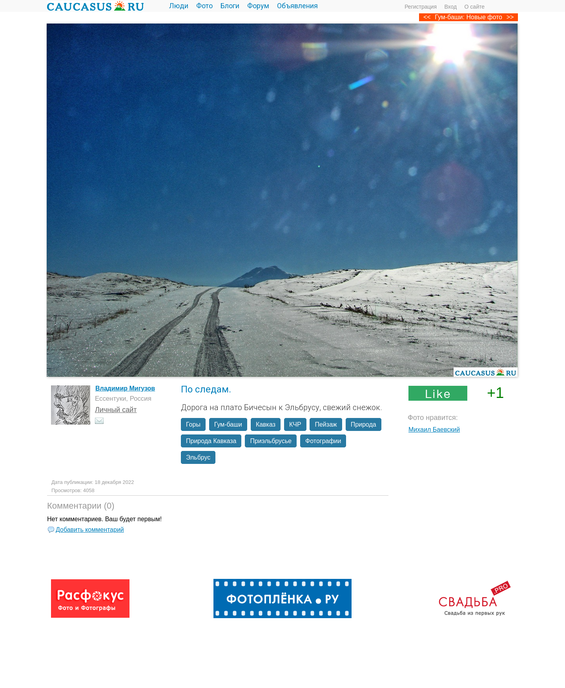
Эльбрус (198, 457)
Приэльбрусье (271, 441)
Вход (450, 7)
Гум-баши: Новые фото (468, 17)
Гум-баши (228, 424)
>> (510, 17)
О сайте (475, 7)
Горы (193, 424)
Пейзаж (326, 424)
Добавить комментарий (90, 529)
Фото (204, 6)
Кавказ (265, 424)
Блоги (230, 6)
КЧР (295, 424)
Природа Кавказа (211, 441)
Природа (363, 424)
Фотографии (323, 441)
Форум (258, 6)
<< (427, 17)
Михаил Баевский (434, 429)
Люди (178, 6)
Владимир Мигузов (125, 388)
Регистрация (421, 7)
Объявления (297, 6)
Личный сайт (116, 410)
